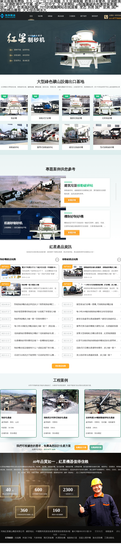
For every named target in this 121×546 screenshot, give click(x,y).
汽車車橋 (38, 538)
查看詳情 (72, 200)
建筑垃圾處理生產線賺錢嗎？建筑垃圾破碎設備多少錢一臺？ (98, 319)
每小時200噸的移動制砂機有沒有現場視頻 (94, 312)
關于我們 (83, 16)
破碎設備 (31, 87)
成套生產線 (61, 87)
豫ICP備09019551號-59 (81, 531)
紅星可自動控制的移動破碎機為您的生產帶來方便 (98, 340)
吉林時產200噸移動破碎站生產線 (100, 418)
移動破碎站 (14, 147)
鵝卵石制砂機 (76, 118)
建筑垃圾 (78, 185)
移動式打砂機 (45, 118)
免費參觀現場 (96, 447)
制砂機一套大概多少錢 (30, 285)
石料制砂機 (107, 118)
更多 (57, 260)
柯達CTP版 (27, 538)
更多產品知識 (60, 366)
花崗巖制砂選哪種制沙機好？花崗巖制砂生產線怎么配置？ (36, 333)
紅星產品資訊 (60, 247)
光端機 (18, 538)
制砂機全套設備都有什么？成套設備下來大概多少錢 (36, 348)
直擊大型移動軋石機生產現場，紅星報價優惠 (96, 333)
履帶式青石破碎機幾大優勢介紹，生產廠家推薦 (97, 326)
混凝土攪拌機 (85, 538)
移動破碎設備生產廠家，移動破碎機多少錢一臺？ (102, 267)
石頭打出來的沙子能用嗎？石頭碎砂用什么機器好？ (36, 355)
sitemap (63, 534)
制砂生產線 (6, 418)
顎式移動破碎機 (107, 147)
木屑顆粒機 (60, 538)
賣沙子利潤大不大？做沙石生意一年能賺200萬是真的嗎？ (40, 267)
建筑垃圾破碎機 (76, 147)
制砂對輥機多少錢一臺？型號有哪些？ (31, 319)
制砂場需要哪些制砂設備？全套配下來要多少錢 (35, 312)
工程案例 (72, 16)
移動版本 (109, 531)
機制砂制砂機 (73, 216)
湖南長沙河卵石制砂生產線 (55, 418)
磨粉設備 (38, 87)
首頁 (31, 16)
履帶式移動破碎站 (45, 147)
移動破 (50, 16)
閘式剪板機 (49, 538)
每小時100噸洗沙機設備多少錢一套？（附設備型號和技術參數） (36, 326)
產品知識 (61, 16)
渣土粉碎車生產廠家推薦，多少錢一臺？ (94, 355)
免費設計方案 (81, 447)
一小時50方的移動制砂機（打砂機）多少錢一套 (102, 285)
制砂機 (40, 16)
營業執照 (99, 531)
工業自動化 (109, 538)
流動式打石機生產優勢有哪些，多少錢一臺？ (96, 348)
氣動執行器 (72, 538)
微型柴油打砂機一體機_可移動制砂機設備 (94, 304)
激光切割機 (97, 538)
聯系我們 (95, 16)
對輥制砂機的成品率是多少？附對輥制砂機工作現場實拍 (36, 304)
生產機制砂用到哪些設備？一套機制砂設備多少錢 (36, 340)
